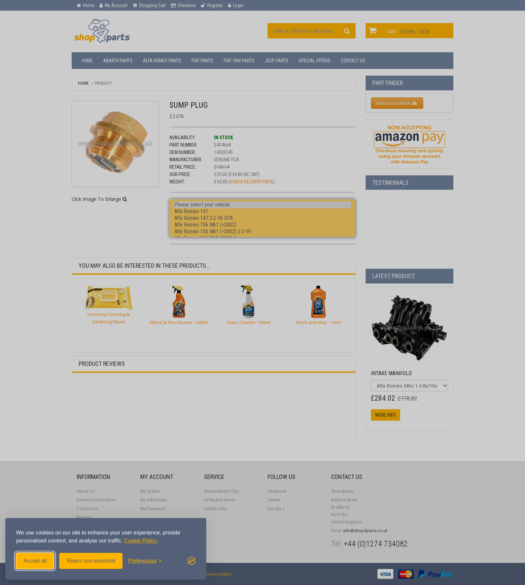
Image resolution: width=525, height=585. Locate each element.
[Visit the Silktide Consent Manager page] (192, 561)
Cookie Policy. (141, 541)
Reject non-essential (91, 561)
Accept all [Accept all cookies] (35, 561)
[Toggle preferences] (145, 561)
